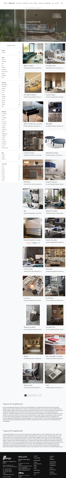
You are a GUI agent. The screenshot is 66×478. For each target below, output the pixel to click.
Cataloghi (40, 3)
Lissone (3, 169)
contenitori (4, 86)
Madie (35, 465)
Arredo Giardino (53, 474)
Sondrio (3, 178)
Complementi (52, 465)
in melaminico (4, 133)
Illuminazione (52, 463)
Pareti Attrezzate (37, 463)
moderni (3, 158)
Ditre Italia (4, 61)
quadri (3, 94)
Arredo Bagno (37, 470)
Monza (3, 174)
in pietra (3, 139)
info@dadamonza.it (25, 470)
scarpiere (4, 96)
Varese (3, 180)
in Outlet (3, 52)
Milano (3, 171)
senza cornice (5, 147)
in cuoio (3, 115)
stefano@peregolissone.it (8, 474)
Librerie (35, 462)
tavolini (3, 104)
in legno (3, 125)
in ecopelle (4, 117)
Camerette (52, 459)
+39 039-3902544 (23, 467)
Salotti (35, 467)
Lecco (3, 167)
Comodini (52, 456)
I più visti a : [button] (4, 164)
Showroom (25, 3)
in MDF (3, 131)
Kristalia (3, 67)
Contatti (57, 3)
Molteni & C (4, 69)
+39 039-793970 (7, 470)
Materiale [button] (4, 111)
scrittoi (3, 98)
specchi (3, 100)
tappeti (3, 102)
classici (3, 154)
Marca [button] (3, 57)
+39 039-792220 (7, 469)
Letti (35, 474)
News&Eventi (47, 3)
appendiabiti (4, 84)
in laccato (4, 121)
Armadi (51, 458)
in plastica (4, 141)
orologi (3, 90)
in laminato (4, 123)
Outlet (31, 3)
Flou (3, 65)
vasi (2, 106)
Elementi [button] (4, 82)
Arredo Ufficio (53, 469)
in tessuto (4, 143)
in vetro (3, 145)
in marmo (4, 127)
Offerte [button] (3, 50)
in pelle (3, 137)
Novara (3, 176)
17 (40, 395)
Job (53, 3)
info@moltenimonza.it (25, 468)
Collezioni (18, 3)
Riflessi (3, 73)
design (3, 156)
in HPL (3, 119)
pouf (3, 92)
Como (3, 165)
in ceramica (4, 113)
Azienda (6, 3)
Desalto (3, 59)
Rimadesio (4, 75)
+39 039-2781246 (8, 471)
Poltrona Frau (5, 71)
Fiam (3, 63)
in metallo (4, 135)
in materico (4, 129)
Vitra (3, 77)
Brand (35, 3)
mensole (3, 88)
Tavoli (35, 468)
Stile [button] (3, 152)
